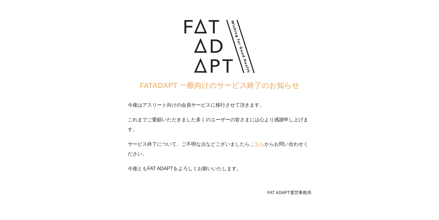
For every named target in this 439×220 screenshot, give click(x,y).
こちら (257, 144)
